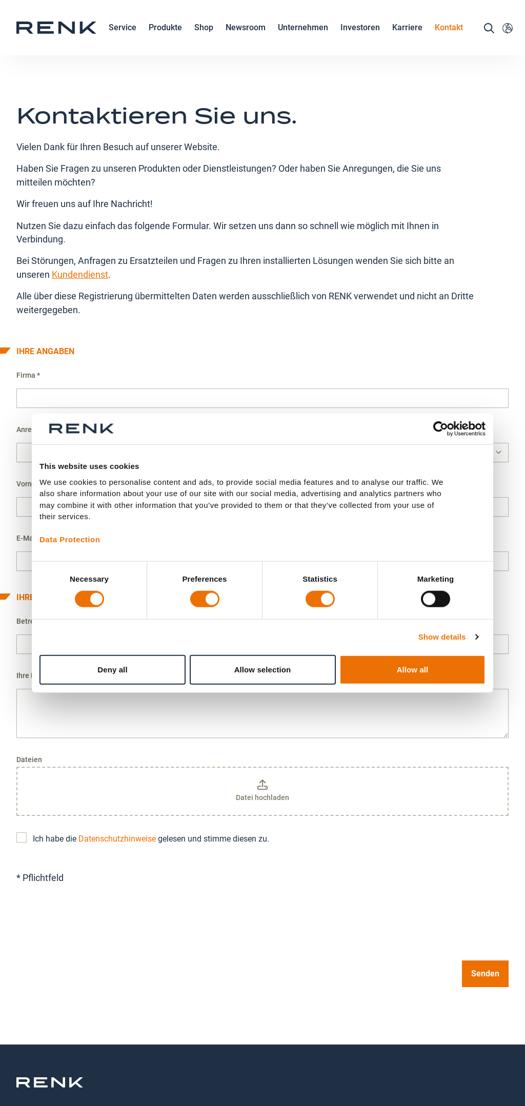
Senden (485, 918)
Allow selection (262, 669)
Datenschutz (239, 1054)
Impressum (299, 1054)
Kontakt (449, 39)
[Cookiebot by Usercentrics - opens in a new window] (441, 429)
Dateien (29, 704)
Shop (203, 39)
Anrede (28, 374)
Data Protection (69, 539)
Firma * (28, 320)
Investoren (360, 39)
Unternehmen (303, 39)
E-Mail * (29, 483)
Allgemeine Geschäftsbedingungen (378, 1061)
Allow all (413, 669)
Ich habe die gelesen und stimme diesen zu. (142, 783)
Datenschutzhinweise (117, 783)
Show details (442, 636)
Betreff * (30, 566)
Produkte (165, 39)
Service (122, 39)
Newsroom (246, 39)
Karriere (407, 39)
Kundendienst (80, 219)
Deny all (112, 669)
